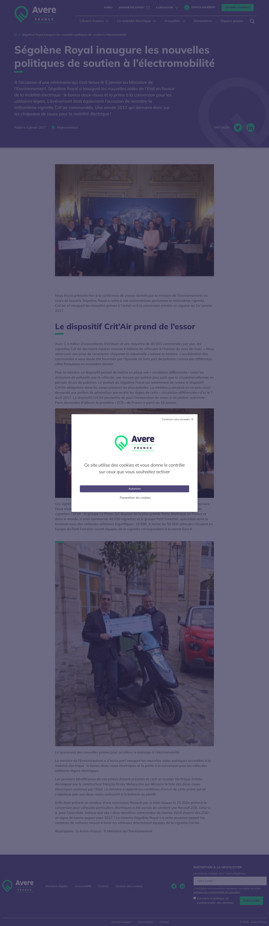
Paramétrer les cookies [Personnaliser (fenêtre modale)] (135, 498)
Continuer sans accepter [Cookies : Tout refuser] (176, 419)
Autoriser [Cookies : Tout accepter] (134, 489)
